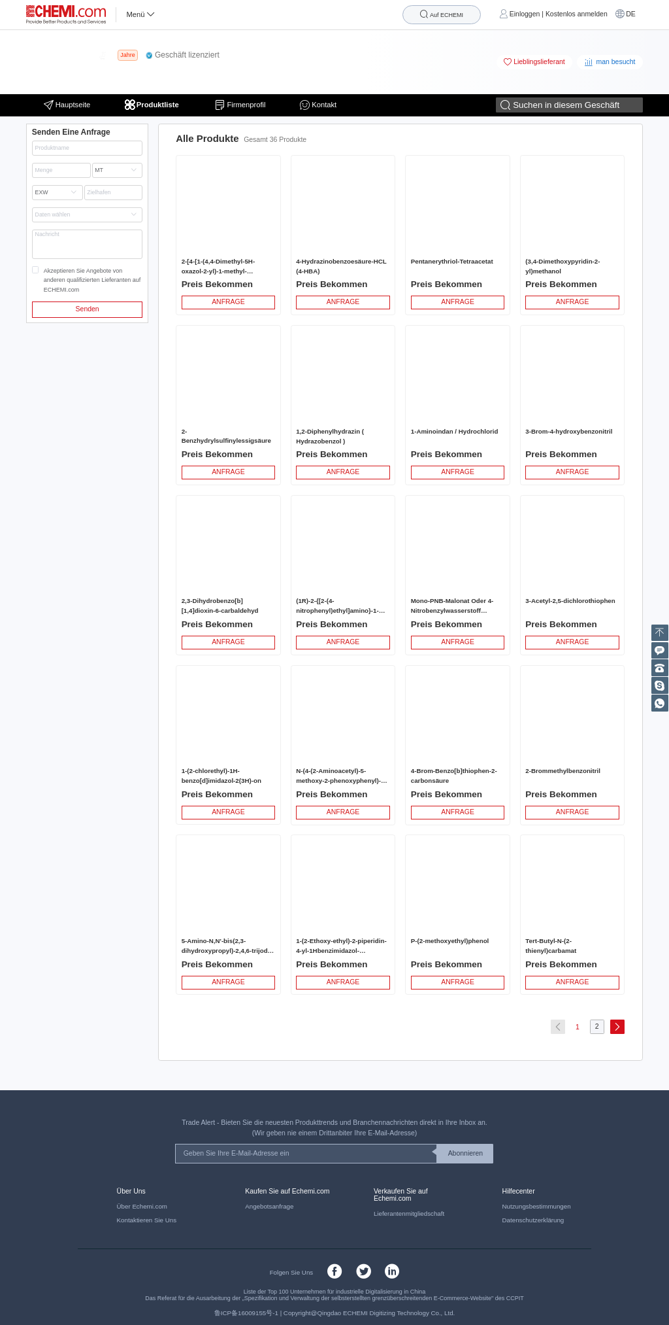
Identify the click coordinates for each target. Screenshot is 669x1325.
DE (631, 14)
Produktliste (153, 105)
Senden (87, 309)
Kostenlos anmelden (577, 14)
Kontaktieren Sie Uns (146, 1220)
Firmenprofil (240, 105)
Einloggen (525, 14)
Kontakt (318, 105)
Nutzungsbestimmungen (536, 1206)
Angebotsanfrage (269, 1206)
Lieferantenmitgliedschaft (409, 1213)
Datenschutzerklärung (533, 1220)
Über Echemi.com (142, 1206)
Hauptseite (67, 105)
